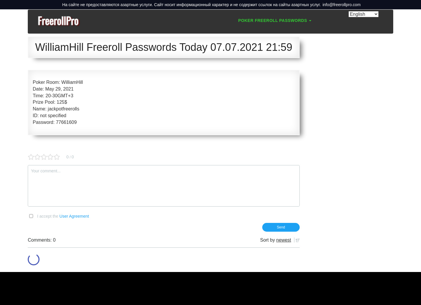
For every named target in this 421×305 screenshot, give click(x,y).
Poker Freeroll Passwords (274, 20)
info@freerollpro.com (341, 4)
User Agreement (74, 216)
